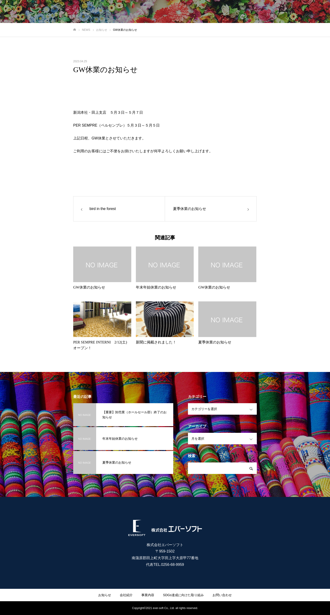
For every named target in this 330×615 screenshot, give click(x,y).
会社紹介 (126, 595)
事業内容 (147, 595)
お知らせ (104, 595)
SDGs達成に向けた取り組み (183, 595)
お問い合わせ (222, 595)
